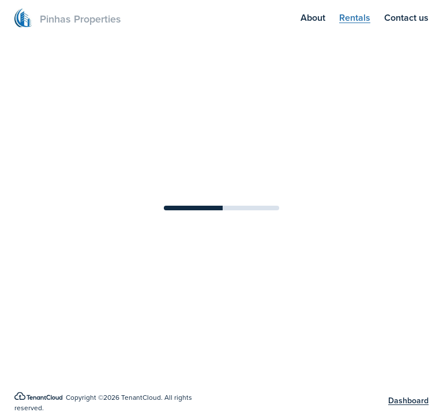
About (313, 17)
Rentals (354, 17)
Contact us (406, 17)
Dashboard (408, 401)
